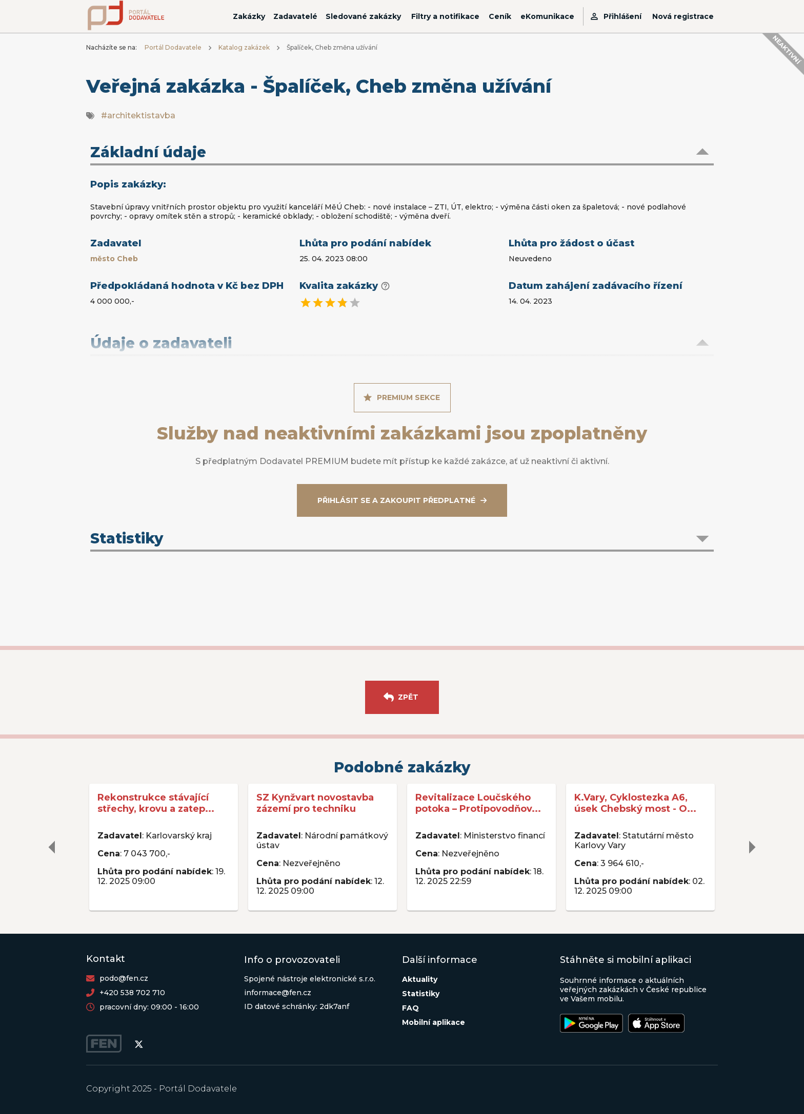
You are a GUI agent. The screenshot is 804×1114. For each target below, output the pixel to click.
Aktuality (419, 979)
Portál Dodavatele (173, 47)
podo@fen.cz (123, 978)
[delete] (52, 847)
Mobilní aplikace (433, 1022)
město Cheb (114, 258)
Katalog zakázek (244, 47)
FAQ (410, 1008)
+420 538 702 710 (132, 992)
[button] (402, 153)
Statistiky (420, 993)
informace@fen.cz (277, 992)
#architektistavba (138, 115)
